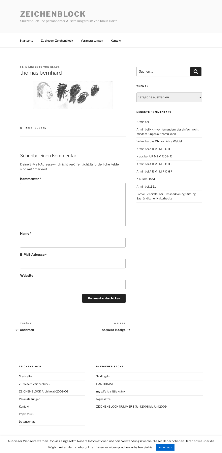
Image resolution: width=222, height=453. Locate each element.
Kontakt (116, 40)
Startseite (26, 40)
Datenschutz (27, 421)
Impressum (26, 414)
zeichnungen (36, 128)
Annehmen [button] (165, 447)
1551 (152, 179)
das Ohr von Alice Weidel (166, 141)
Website (26, 275)
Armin (140, 121)
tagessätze (103, 399)
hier (151, 447)
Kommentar (30, 179)
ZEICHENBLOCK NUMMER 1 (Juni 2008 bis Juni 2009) (131, 406)
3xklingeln (102, 376)
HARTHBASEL (105, 384)
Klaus (55, 67)
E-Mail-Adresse (33, 255)
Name (25, 233)
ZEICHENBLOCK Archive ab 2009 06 (43, 391)
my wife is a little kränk (110, 391)
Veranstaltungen (92, 40)
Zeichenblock (53, 14)
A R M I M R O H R (160, 149)
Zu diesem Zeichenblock (57, 40)
